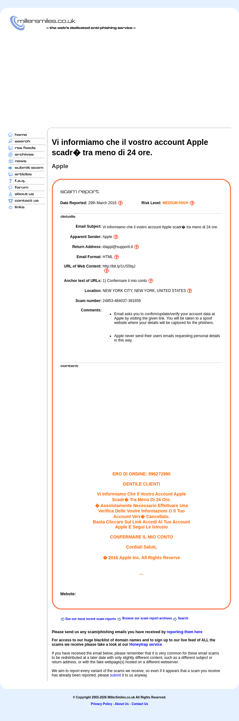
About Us (122, 704)
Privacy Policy (101, 704)
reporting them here (184, 632)
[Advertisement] (93, 79)
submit (115, 675)
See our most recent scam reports (90, 619)
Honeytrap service (145, 644)
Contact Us (139, 704)
